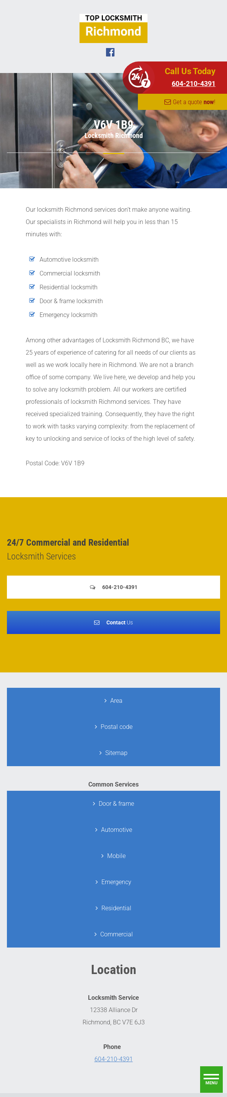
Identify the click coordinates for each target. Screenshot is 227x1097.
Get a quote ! (194, 102)
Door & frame (116, 803)
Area (116, 700)
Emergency (116, 882)
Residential (116, 908)
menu (211, 1082)
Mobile (116, 856)
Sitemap (116, 753)
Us (119, 622)
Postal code (117, 726)
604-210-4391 (193, 84)
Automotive (116, 829)
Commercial (116, 934)
